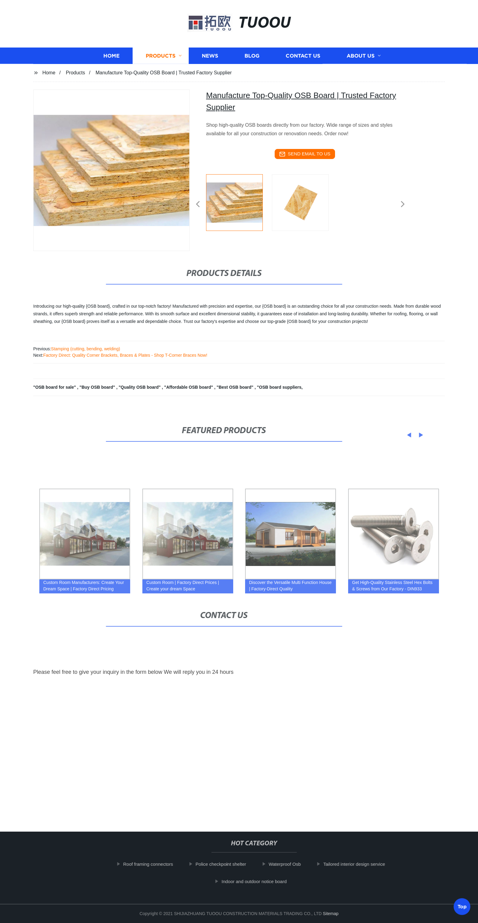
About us (361, 59)
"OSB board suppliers (279, 387)
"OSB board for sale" (55, 387)
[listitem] (239, 202)
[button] (198, 204)
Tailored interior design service (362, 864)
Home (111, 59)
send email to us (304, 154)
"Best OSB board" (236, 387)
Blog (251, 59)
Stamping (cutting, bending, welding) (85, 348)
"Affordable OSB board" (189, 387)
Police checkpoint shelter (228, 864)
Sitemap (330, 913)
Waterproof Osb (292, 864)
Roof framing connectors (156, 864)
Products (161, 59)
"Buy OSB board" (98, 387)
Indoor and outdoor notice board (261, 881)
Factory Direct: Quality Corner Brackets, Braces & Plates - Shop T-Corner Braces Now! (125, 355)
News (210, 59)
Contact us (303, 59)
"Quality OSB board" (140, 387)
